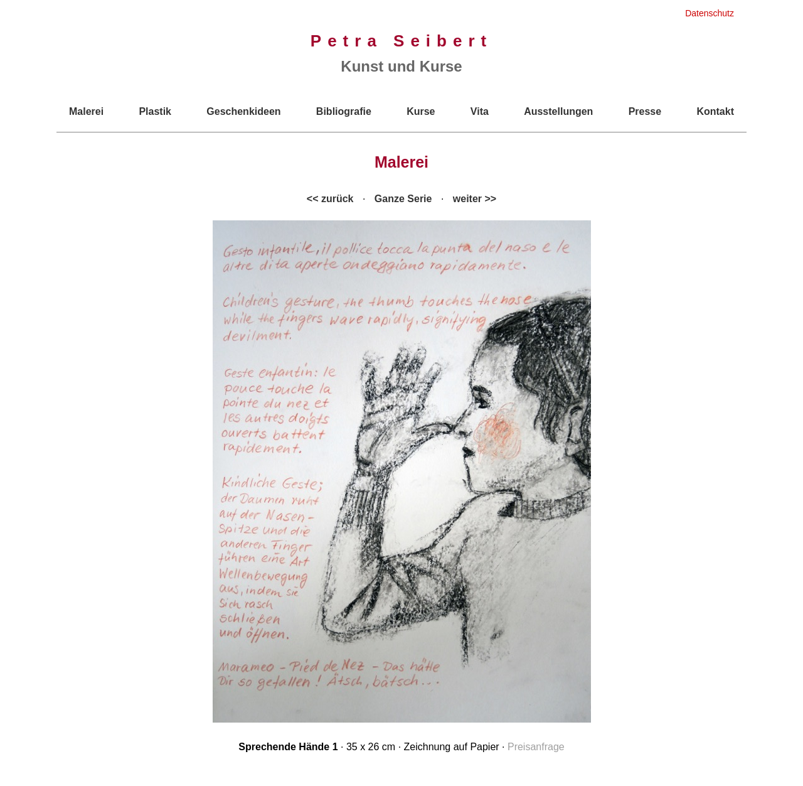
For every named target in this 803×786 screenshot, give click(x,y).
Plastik (155, 111)
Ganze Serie (403, 198)
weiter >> (474, 198)
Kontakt (715, 111)
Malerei (86, 111)
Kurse (421, 111)
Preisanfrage (536, 746)
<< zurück (330, 198)
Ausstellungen (558, 111)
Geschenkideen (243, 111)
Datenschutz (709, 13)
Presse (645, 111)
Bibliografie (343, 111)
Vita (480, 111)
